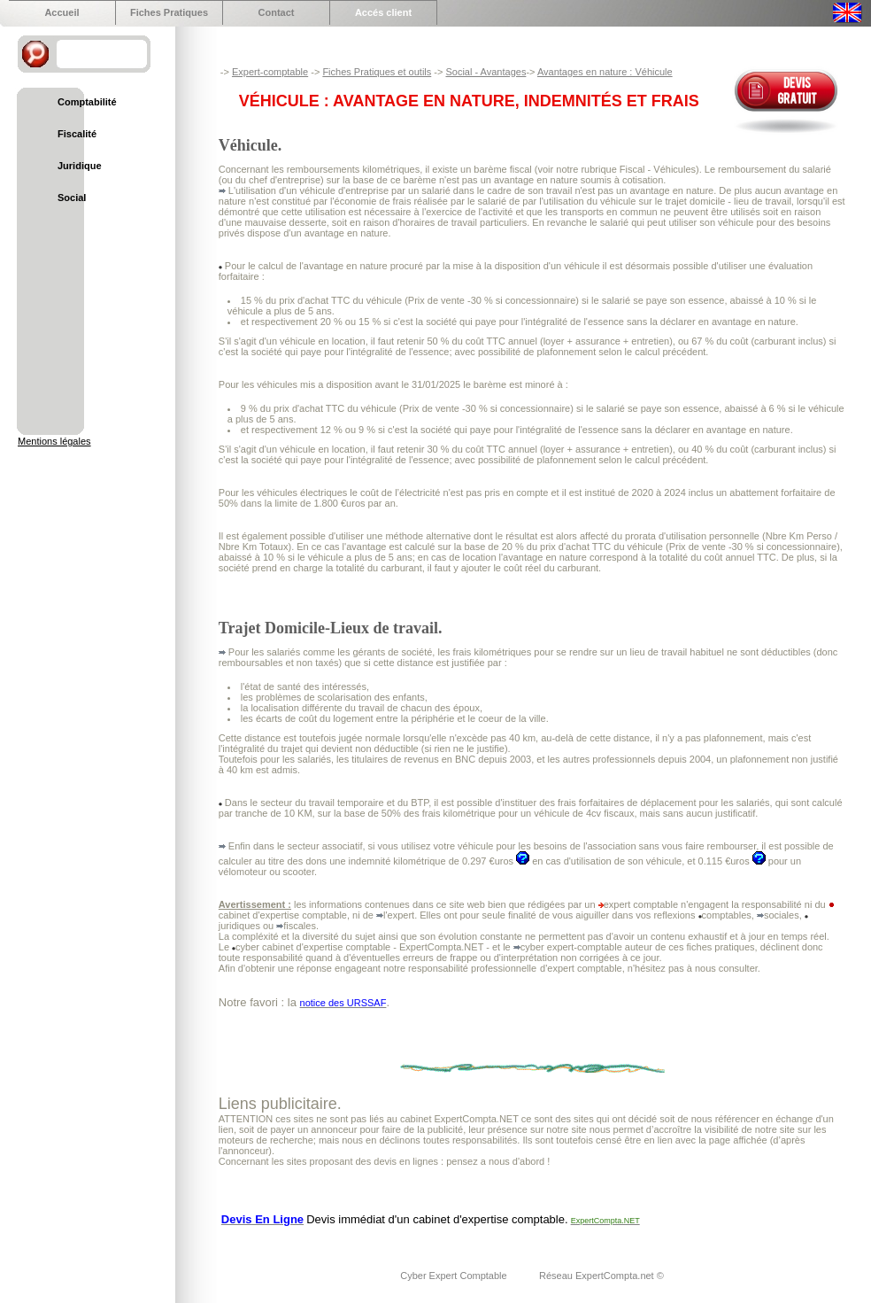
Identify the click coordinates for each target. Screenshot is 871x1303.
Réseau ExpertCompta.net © (601, 1275)
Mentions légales (54, 441)
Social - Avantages (485, 71)
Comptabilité (87, 102)
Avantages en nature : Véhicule (605, 71)
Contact (276, 12)
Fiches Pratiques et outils (376, 71)
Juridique (80, 165)
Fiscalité (77, 133)
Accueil (61, 12)
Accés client (383, 12)
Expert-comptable (270, 71)
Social (72, 197)
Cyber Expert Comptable (455, 1275)
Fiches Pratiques (169, 12)
